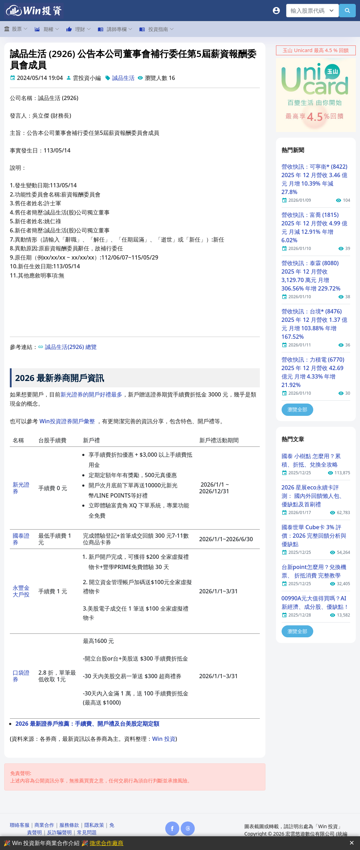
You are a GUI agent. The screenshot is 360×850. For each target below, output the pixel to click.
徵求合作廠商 (106, 843)
